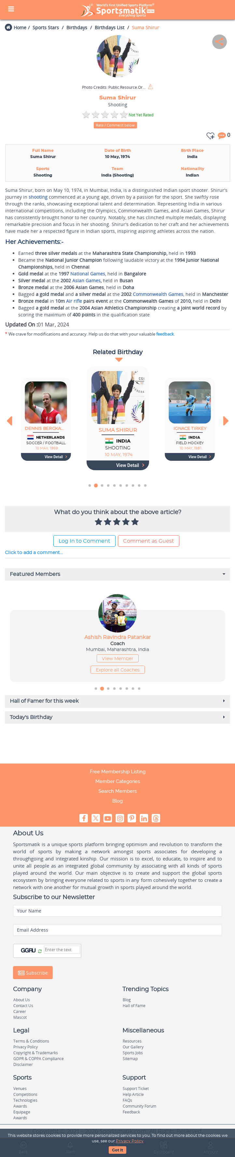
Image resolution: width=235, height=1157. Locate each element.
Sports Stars (46, 27)
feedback (165, 334)
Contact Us (23, 1005)
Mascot (20, 1017)
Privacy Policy (130, 1141)
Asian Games (86, 280)
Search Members (117, 791)
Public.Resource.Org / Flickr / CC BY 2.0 (114, 87)
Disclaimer (23, 1064)
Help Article (133, 1094)
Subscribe (33, 972)
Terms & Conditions (31, 1041)
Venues (20, 1088)
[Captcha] (62, 950)
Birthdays (76, 27)
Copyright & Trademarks (35, 1053)
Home (20, 27)
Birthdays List (109, 27)
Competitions (25, 1094)
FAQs (127, 1100)
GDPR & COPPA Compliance (38, 1058)
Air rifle (74, 301)
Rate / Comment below (115, 125)
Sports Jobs (133, 1053)
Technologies (25, 1100)
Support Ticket (136, 1088)
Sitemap (130, 1058)
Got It (117, 1150)
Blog (117, 801)
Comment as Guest (148, 541)
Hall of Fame (134, 1005)
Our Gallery (133, 1047)
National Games (87, 274)
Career (19, 1011)
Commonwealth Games (158, 294)
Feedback (131, 1112)
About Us (21, 1000)
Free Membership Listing (117, 772)
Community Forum (139, 1106)
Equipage (21, 1112)
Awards (20, 1106)
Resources (132, 1041)
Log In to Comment (84, 541)
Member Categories (117, 781)
